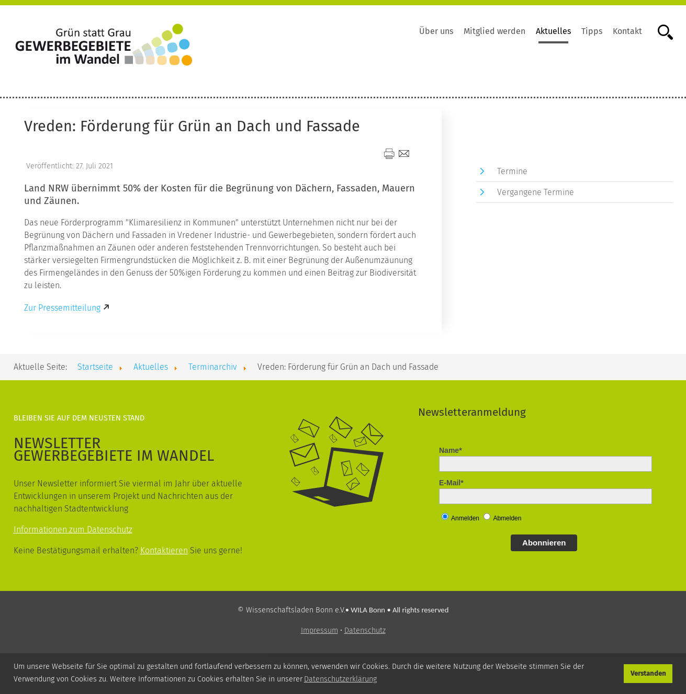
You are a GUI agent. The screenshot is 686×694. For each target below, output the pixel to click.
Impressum (319, 630)
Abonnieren (544, 542)
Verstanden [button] (648, 673)
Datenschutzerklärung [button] (340, 679)
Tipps (591, 31)
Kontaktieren (164, 550)
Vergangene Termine (535, 192)
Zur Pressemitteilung (62, 308)
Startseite (95, 367)
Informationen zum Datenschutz (73, 529)
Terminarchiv (212, 367)
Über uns (436, 31)
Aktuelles (553, 31)
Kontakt (627, 31)
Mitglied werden (494, 31)
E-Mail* (451, 483)
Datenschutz (365, 630)
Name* (450, 450)
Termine (512, 171)
